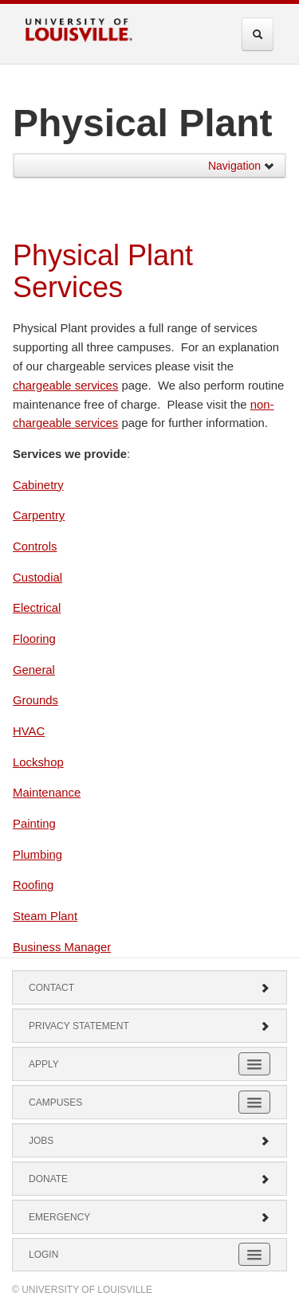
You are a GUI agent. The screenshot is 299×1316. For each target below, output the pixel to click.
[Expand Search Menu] (257, 34)
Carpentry (39, 515)
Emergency (149, 1217)
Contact (149, 987)
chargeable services (65, 385)
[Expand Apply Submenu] (254, 1063)
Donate (149, 1179)
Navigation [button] (241, 165)
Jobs (149, 1140)
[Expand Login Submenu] (254, 1254)
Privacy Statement (149, 1026)
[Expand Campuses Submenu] (254, 1102)
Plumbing (37, 854)
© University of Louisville (82, 1289)
